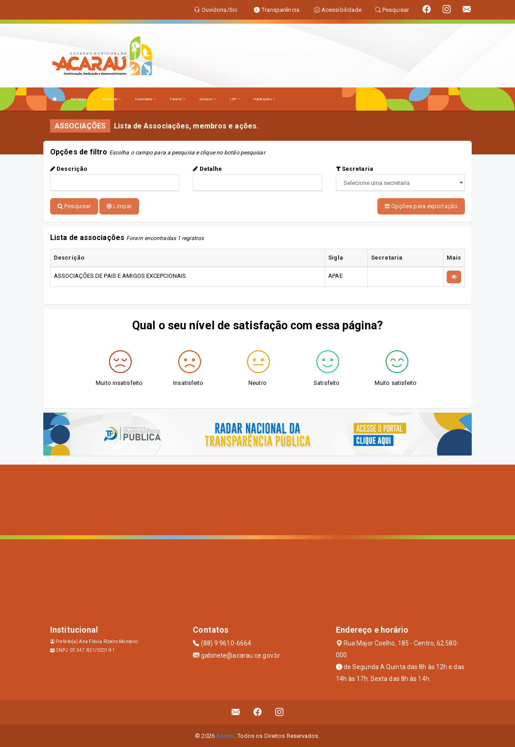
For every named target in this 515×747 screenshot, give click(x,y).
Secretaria (354, 168)
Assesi (225, 735)
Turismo (177, 99)
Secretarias (144, 99)
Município (112, 99)
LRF (235, 99)
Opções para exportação (421, 206)
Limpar (119, 206)
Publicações (264, 99)
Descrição (68, 168)
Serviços (207, 99)
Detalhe (207, 168)
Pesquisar (74, 206)
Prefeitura (80, 99)
